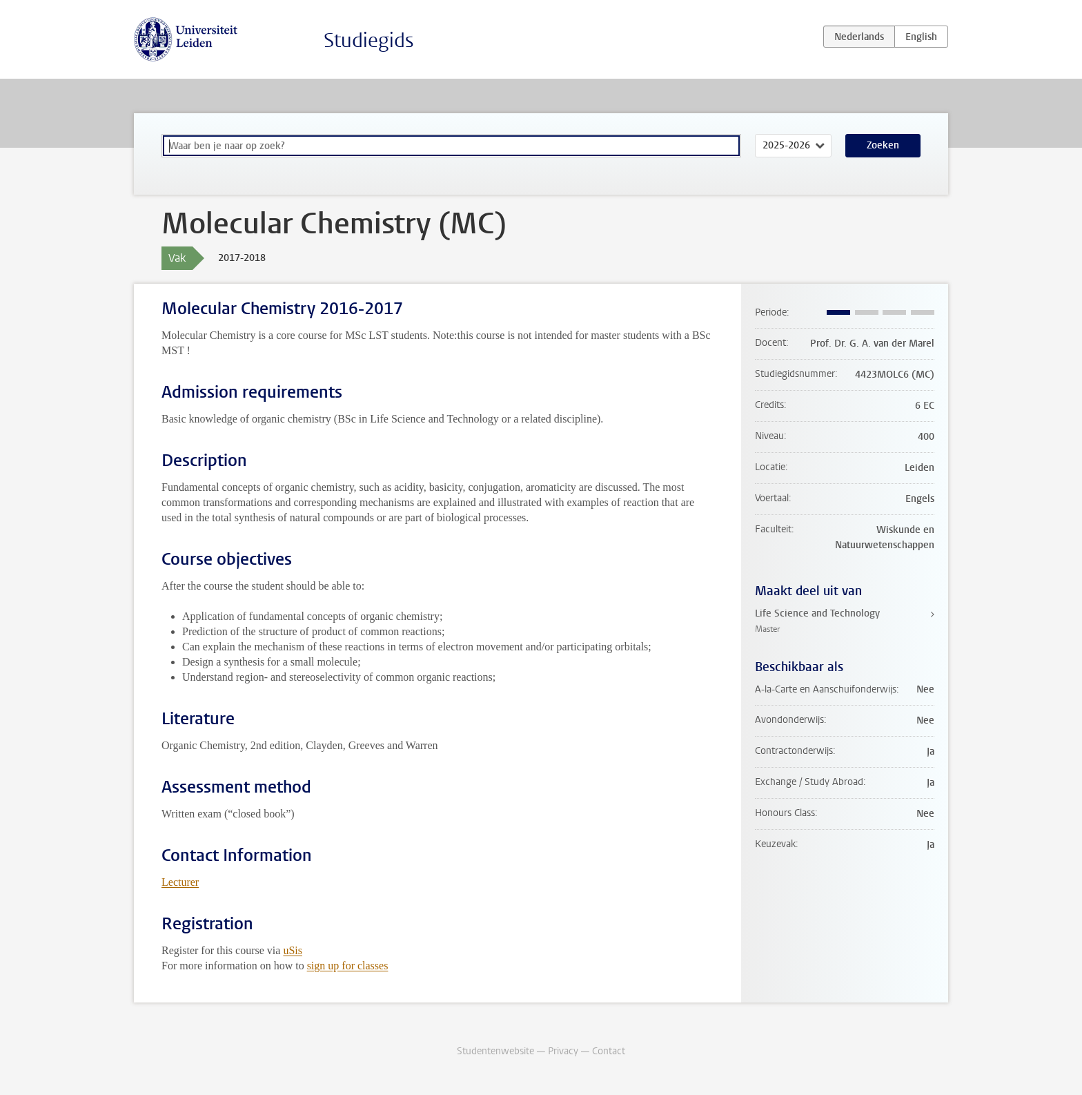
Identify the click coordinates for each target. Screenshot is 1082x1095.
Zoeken (883, 145)
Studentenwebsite (495, 1051)
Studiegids (369, 40)
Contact (608, 1051)
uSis (292, 950)
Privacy (563, 1051)
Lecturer (180, 882)
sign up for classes (347, 965)
